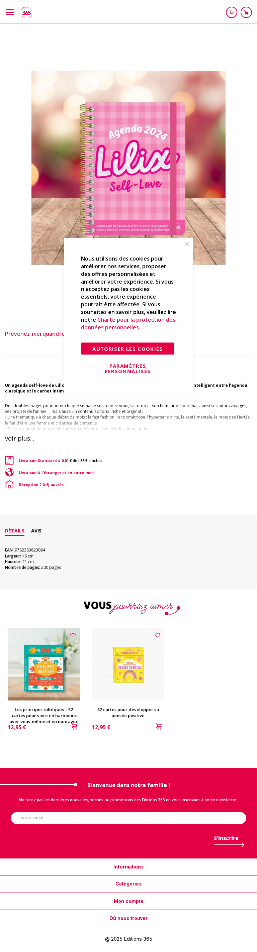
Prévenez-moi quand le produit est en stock (62, 333)
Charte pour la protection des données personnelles (128, 323)
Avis (36, 530)
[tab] (14, 531)
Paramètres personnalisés (128, 368)
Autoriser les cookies (127, 348)
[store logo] (26, 12)
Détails (14, 530)
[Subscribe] (226, 840)
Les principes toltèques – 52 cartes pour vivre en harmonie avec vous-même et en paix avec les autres (43, 712)
